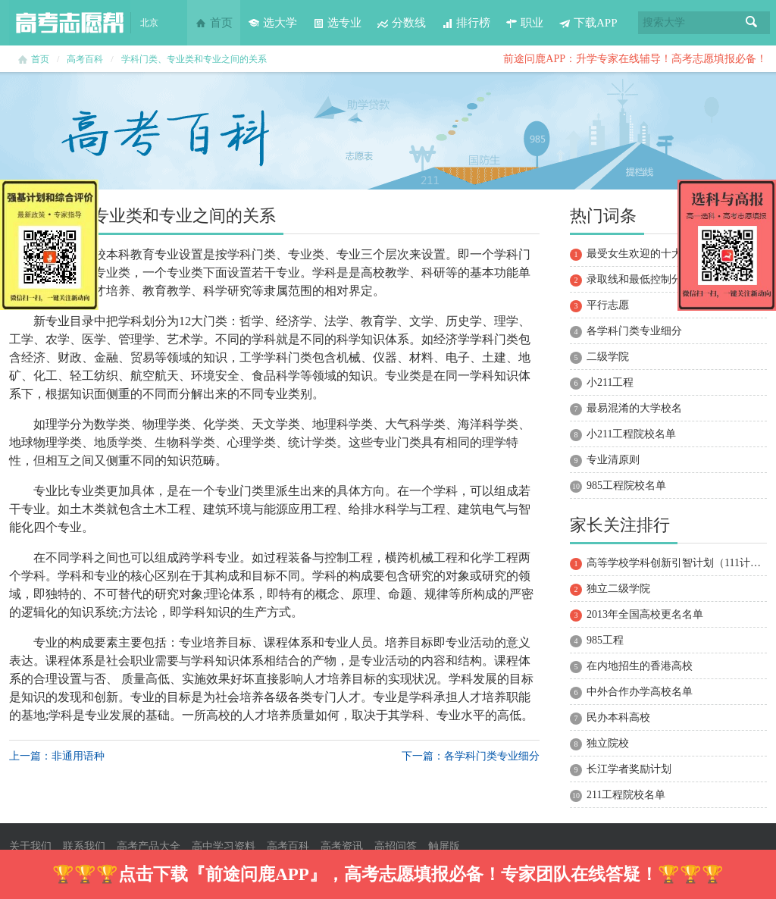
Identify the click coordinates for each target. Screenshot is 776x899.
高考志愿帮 (69, 22)
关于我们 (30, 846)
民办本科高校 (618, 717)
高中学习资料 (223, 846)
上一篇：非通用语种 (57, 756)
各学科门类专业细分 (634, 331)
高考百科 (85, 59)
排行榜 (465, 23)
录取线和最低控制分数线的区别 (661, 279)
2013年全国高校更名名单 (645, 614)
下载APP (588, 23)
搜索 (752, 22)
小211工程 (610, 382)
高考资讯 (342, 846)
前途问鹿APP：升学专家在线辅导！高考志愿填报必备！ (635, 58)
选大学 (272, 23)
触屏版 (444, 846)
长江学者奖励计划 (629, 769)
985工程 (605, 640)
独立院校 (608, 743)
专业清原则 (613, 459)
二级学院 (608, 356)
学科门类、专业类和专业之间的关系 (194, 59)
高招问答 (395, 846)
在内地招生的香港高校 (640, 666)
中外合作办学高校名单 (640, 691)
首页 (214, 23)
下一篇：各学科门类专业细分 (471, 756)
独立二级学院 (618, 588)
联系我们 (84, 846)
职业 (524, 23)
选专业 (336, 23)
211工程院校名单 (626, 794)
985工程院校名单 (626, 485)
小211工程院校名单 (631, 434)
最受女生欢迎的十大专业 (645, 253)
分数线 (401, 23)
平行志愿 (608, 305)
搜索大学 (664, 22)
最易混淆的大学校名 (634, 408)
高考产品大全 (148, 846)
